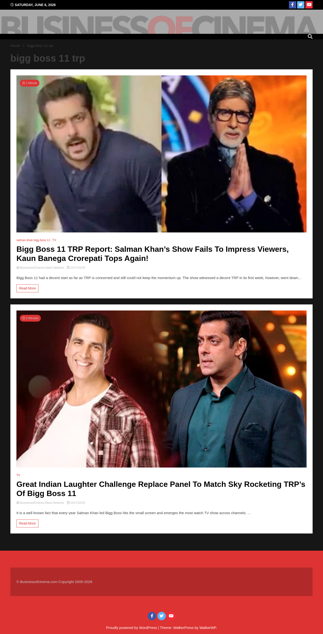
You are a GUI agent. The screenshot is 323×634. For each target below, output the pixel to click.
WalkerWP (207, 628)
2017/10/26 (76, 267)
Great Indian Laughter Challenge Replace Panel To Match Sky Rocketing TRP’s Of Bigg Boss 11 (160, 489)
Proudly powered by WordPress (132, 628)
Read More (27, 288)
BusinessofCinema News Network (40, 267)
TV (54, 240)
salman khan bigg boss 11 (33, 240)
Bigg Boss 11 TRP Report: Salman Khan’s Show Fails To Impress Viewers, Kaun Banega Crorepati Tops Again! (152, 254)
